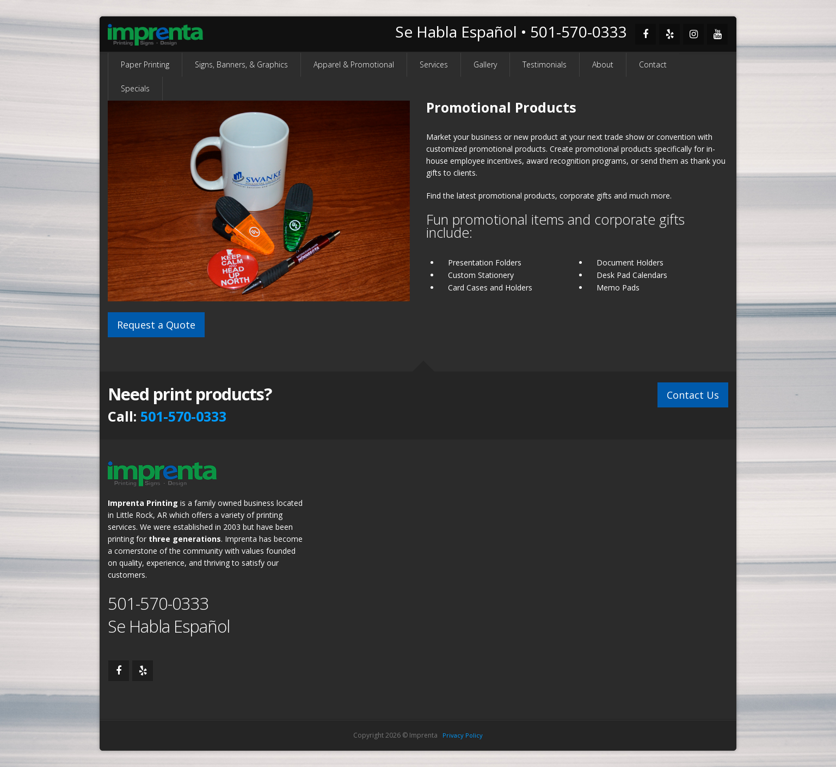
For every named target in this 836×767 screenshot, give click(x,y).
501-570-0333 (183, 416)
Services (434, 64)
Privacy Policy (462, 735)
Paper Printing (145, 64)
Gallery (485, 64)
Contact (653, 64)
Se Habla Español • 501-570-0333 (511, 31)
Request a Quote (156, 324)
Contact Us (693, 394)
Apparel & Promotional (354, 64)
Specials (135, 88)
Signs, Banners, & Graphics (241, 64)
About (602, 64)
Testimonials (544, 64)
